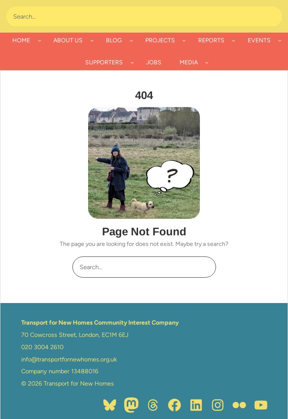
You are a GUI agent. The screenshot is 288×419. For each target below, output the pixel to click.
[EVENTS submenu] (279, 40)
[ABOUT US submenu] (92, 40)
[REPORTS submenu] (233, 40)
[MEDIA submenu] (206, 62)
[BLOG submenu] (131, 40)
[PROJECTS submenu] (184, 40)
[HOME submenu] (39, 40)
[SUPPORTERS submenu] (132, 62)
